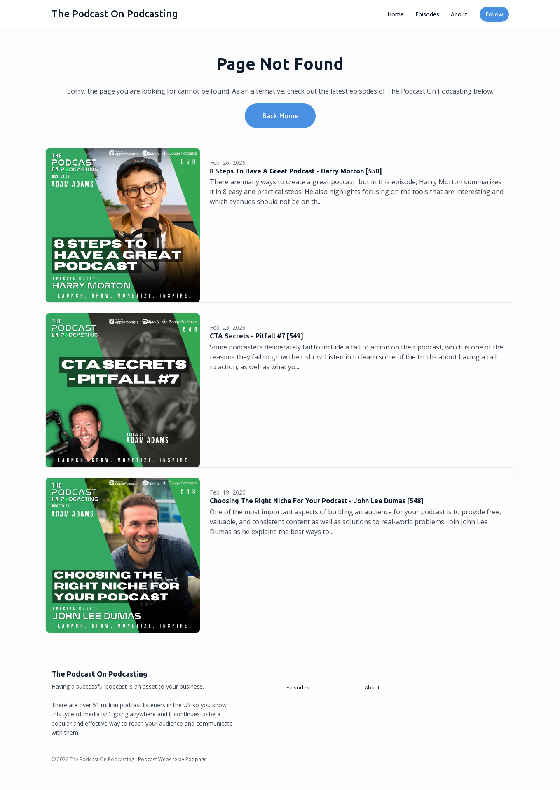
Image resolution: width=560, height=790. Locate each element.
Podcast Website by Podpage (172, 759)
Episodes (427, 14)
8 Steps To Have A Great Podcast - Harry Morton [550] (296, 171)
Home (395, 14)
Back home (280, 115)
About (459, 14)
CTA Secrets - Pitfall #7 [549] (256, 336)
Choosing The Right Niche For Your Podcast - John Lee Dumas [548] (317, 500)
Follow (494, 14)
